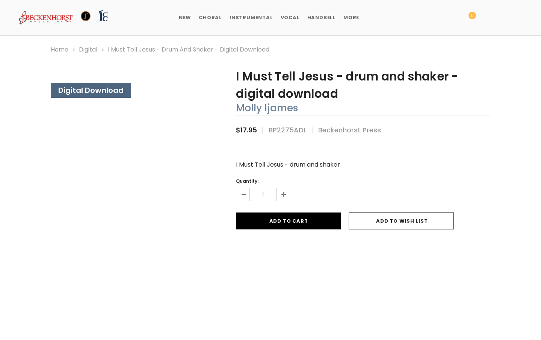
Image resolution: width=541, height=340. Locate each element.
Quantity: (247, 181)
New (185, 17)
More (351, 17)
